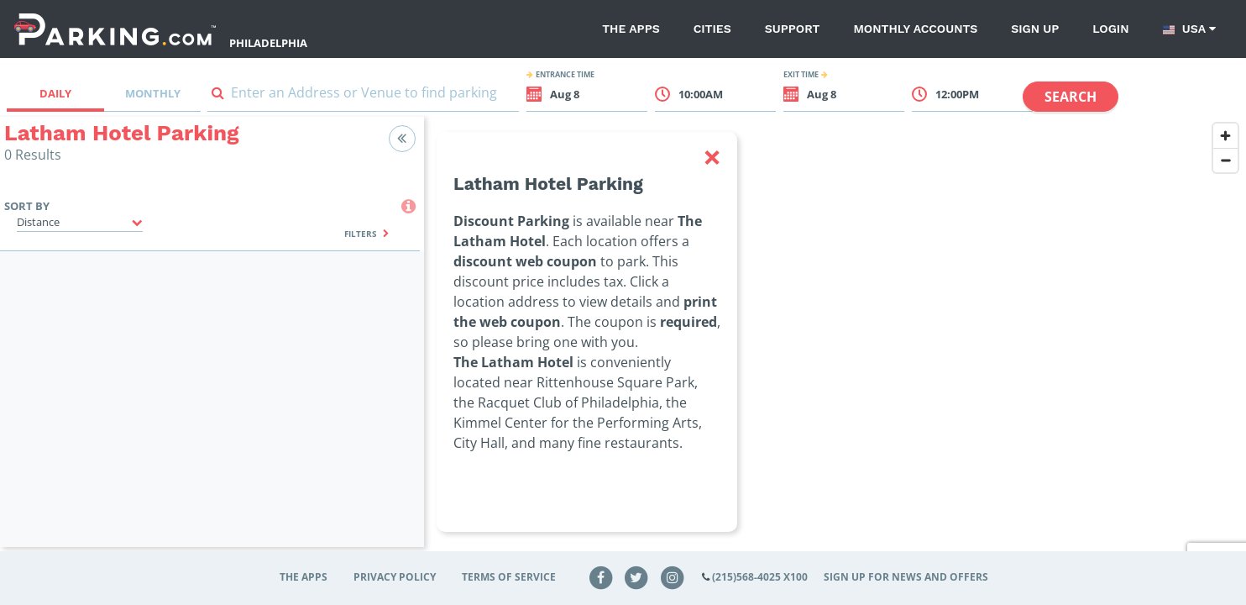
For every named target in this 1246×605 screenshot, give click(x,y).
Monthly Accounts (915, 28)
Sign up (1035, 28)
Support (792, 28)
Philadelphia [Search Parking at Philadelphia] (268, 42)
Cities (712, 28)
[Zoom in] (1225, 136)
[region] (835, 342)
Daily (55, 93)
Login (1110, 28)
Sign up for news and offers (906, 577)
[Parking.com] (115, 29)
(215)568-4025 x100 (760, 577)
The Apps (630, 28)
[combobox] (363, 96)
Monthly (153, 93)
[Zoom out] (1225, 160)
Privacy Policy (394, 577)
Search (1070, 96)
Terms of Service (509, 577)
